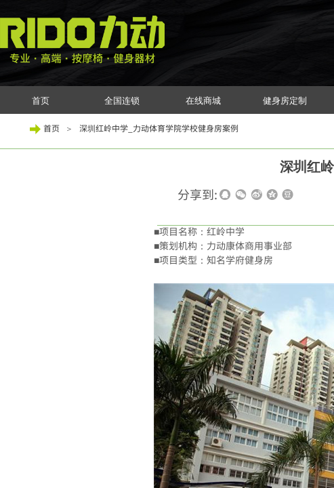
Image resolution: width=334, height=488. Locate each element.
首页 (40, 101)
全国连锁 (122, 101)
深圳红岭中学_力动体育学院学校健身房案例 (158, 128)
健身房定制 (285, 101)
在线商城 (203, 101)
